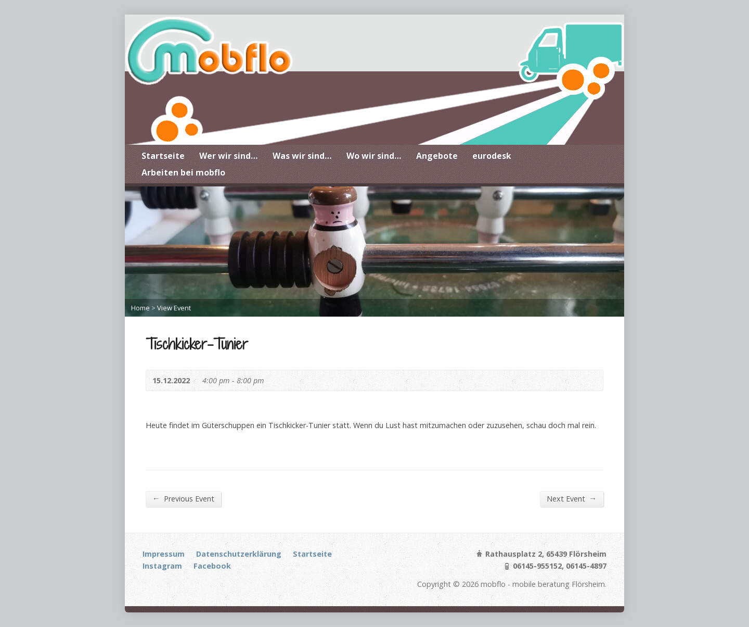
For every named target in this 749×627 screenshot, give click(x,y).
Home (140, 307)
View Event (174, 307)
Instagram (162, 566)
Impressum (164, 554)
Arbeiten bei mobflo (183, 172)
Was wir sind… (302, 155)
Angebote (437, 155)
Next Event (572, 498)
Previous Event (183, 498)
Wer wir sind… (228, 155)
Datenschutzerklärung (238, 554)
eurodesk (491, 155)
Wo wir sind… (374, 155)
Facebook (212, 566)
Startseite (163, 155)
